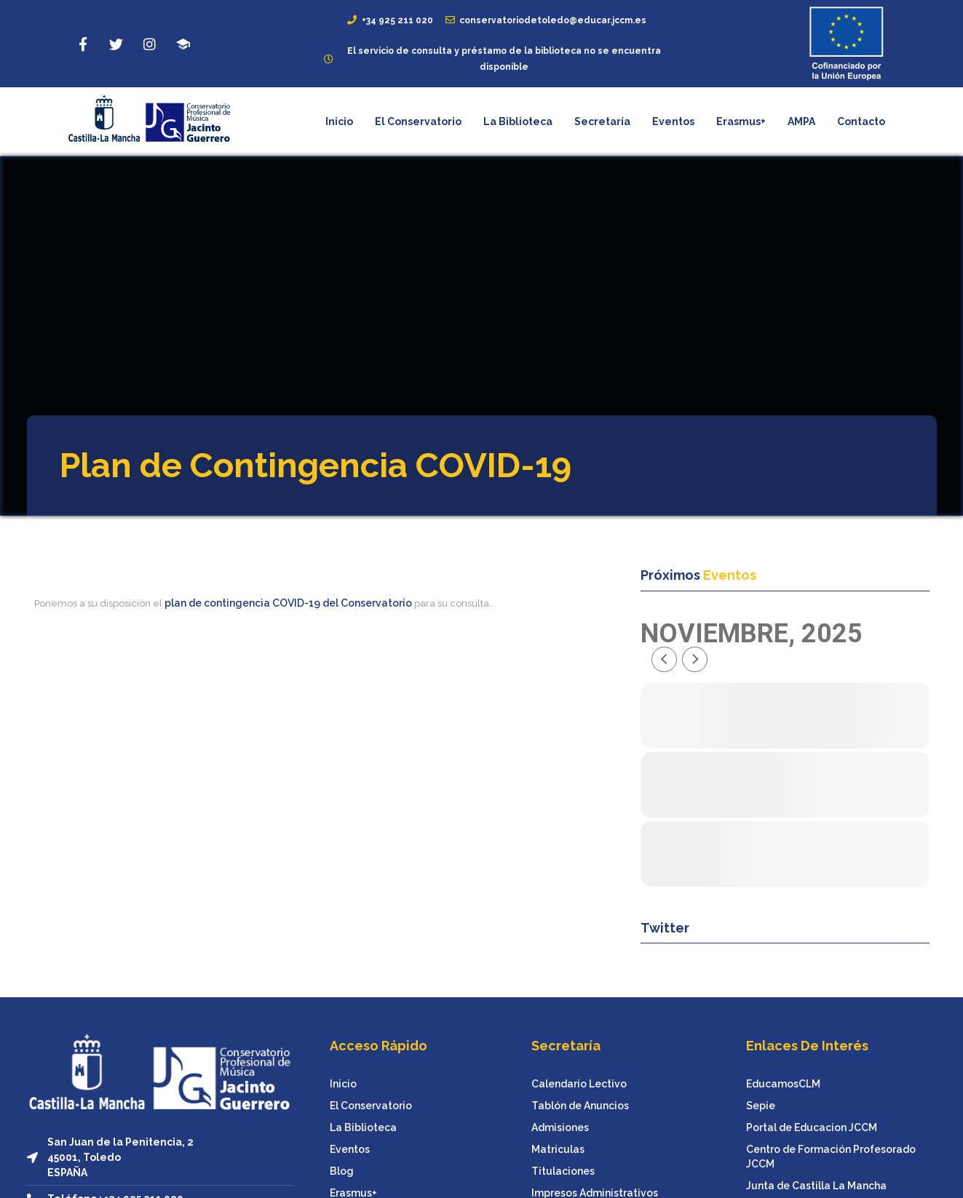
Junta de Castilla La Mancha (816, 1185)
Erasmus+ (741, 121)
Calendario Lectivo (579, 1084)
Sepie (760, 1105)
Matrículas (557, 1149)
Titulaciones (563, 1171)
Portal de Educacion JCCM (811, 1127)
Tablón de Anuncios (580, 1105)
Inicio (339, 121)
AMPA (801, 121)
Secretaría (602, 121)
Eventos (673, 121)
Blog (342, 1171)
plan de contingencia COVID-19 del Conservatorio (288, 603)
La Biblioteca (517, 121)
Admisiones (560, 1127)
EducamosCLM (783, 1084)
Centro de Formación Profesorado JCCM (831, 1156)
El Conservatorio (418, 121)
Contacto (861, 121)
